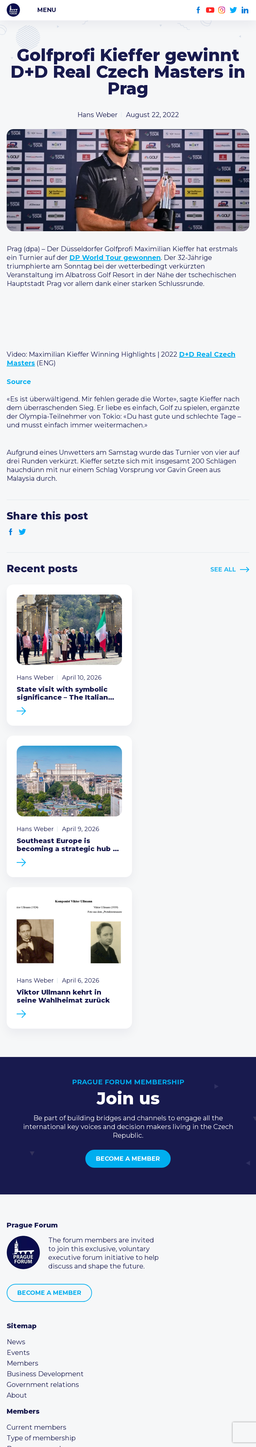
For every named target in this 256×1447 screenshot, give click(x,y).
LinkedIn (245, 10)
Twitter (233, 10)
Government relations (43, 1221)
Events (18, 1189)
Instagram (222, 10)
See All (223, 569)
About (17, 1232)
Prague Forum (13, 10)
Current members (36, 1264)
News (16, 1178)
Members (22, 1200)
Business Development (45, 1210)
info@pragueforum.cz (50, 1339)
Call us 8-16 (24, 1317)
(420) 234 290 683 (44, 1328)
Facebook (198, 10)
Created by (128, 1434)
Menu (46, 10)
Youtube (210, 10)
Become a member (128, 995)
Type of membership (41, 1275)
